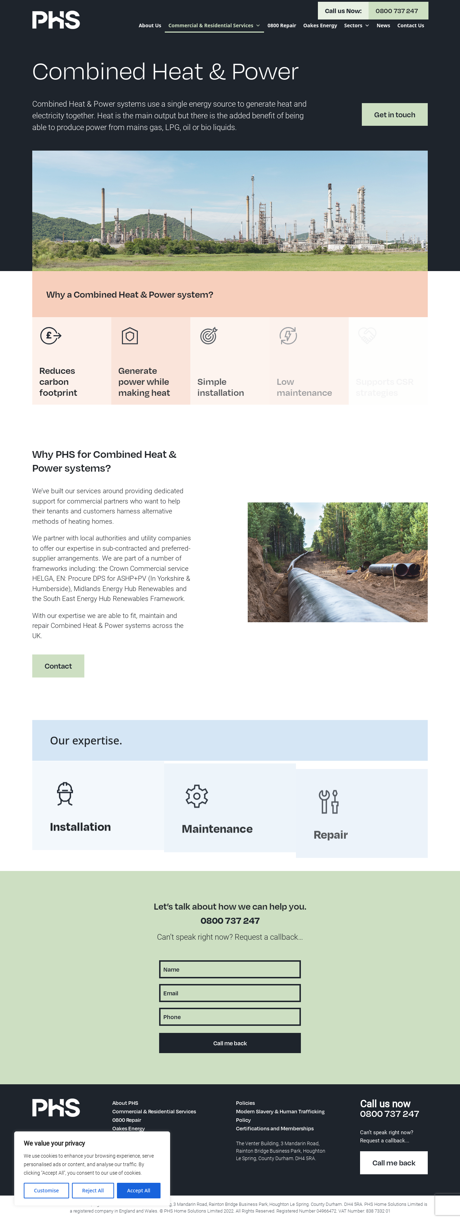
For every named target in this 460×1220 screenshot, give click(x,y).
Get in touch (394, 114)
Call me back (393, 1162)
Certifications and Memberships (275, 1128)
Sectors (356, 25)
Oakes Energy (320, 25)
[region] (92, 1168)
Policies (245, 1103)
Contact (53, 670)
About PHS (125, 1103)
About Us (150, 25)
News (383, 25)
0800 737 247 (230, 920)
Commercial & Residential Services (214, 25)
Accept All (138, 1190)
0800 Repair (282, 25)
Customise (46, 1190)
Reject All (93, 1190)
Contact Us (410, 25)
